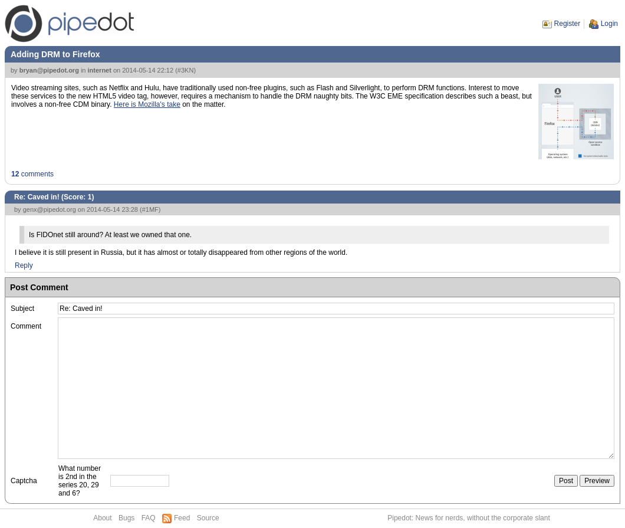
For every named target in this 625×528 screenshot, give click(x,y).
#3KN (185, 70)
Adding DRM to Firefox (55, 54)
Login (609, 23)
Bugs (126, 518)
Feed (182, 518)
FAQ (149, 518)
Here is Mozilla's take (147, 104)
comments (32, 174)
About (102, 518)
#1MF (150, 209)
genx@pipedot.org (49, 209)
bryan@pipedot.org (49, 70)
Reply (24, 265)
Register (567, 23)
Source (208, 518)
